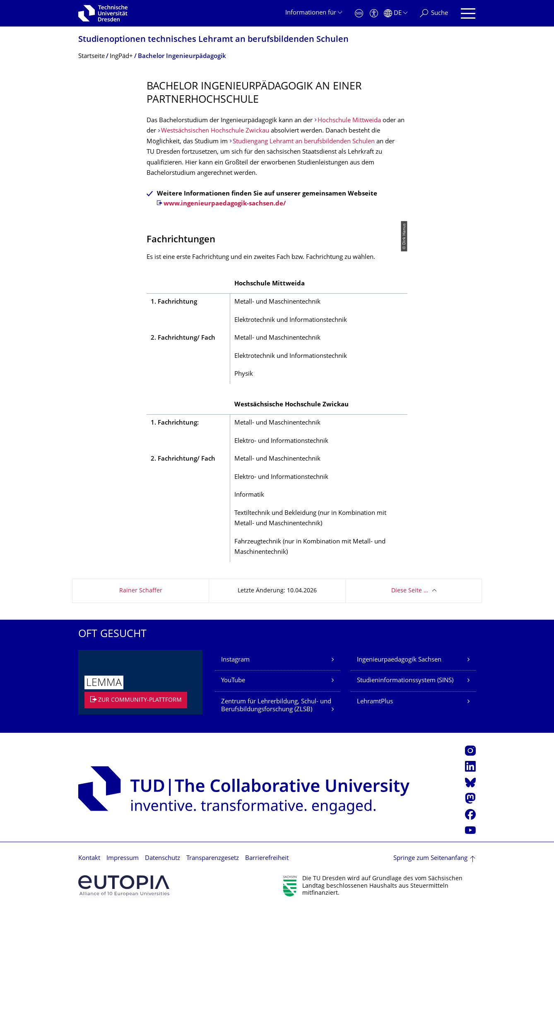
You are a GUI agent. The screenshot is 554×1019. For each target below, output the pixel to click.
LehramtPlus (375, 811)
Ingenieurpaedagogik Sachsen (399, 769)
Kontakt (89, 968)
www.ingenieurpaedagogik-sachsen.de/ (225, 204)
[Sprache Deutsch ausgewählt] (395, 13)
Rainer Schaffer (140, 700)
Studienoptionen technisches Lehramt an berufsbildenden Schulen (213, 40)
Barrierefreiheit (267, 968)
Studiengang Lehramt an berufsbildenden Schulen (304, 142)
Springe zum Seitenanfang (430, 968)
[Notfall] (359, 13)
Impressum (122, 968)
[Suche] (434, 13)
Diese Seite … (409, 700)
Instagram (235, 769)
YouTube (233, 790)
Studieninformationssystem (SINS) (405, 790)
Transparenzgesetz (212, 968)
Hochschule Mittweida (349, 121)
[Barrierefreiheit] (373, 13)
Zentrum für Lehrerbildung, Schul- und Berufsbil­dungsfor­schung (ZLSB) (276, 815)
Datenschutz (162, 968)
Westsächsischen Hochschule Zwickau (215, 131)
